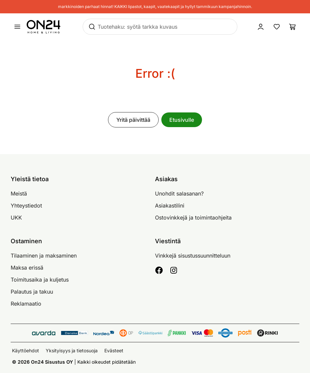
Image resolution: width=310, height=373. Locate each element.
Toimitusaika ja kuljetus (40, 279)
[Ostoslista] (292, 26)
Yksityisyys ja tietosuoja (72, 350)
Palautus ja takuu (32, 291)
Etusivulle (181, 119)
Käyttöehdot (25, 350)
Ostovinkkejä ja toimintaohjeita (193, 217)
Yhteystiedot (26, 205)
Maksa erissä (27, 267)
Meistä (19, 193)
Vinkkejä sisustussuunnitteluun (192, 255)
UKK (16, 217)
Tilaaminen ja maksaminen (44, 255)
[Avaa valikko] (17, 26)
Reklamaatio (26, 303)
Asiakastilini (169, 205)
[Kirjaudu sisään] (260, 26)
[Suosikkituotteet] (276, 26)
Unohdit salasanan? (179, 193)
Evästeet (113, 350)
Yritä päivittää (133, 119)
